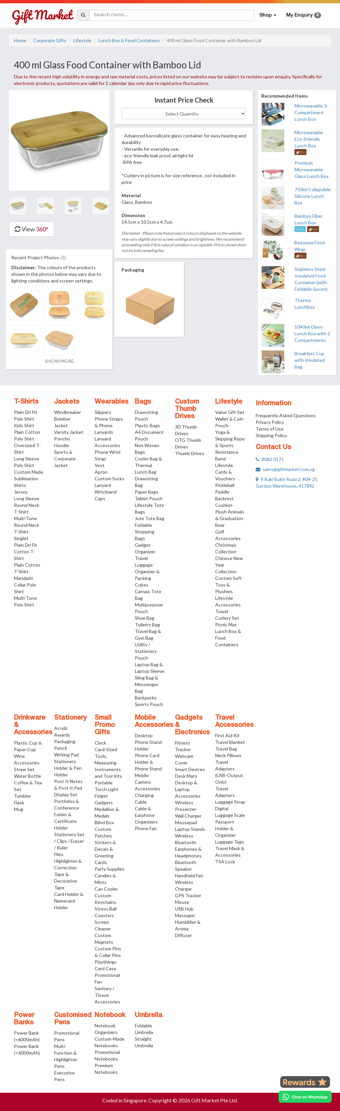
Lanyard (103, 485)
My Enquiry (303, 15)
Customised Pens (73, 1019)
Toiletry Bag (147, 624)
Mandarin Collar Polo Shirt (25, 584)
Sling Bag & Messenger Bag (146, 684)
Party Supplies (110, 869)
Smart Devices (190, 769)
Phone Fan (146, 828)
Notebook (110, 1015)
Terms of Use (270, 429)
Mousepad (186, 822)
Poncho (62, 438)
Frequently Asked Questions (286, 415)
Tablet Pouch (148, 498)
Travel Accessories (234, 721)
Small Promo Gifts (105, 725)
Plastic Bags (147, 425)
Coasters (104, 915)
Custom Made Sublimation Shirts (28, 478)
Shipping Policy (271, 435)
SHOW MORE (59, 361)
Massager (185, 915)
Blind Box (104, 822)
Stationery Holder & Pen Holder (68, 767)
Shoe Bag (144, 618)
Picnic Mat (226, 624)
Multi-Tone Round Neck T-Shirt (26, 525)
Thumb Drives (189, 453)
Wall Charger (188, 816)
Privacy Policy (270, 422)
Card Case (105, 968)
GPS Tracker (188, 895)
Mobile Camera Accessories (147, 781)
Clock (100, 743)
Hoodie (61, 445)
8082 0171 (270, 459)
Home (20, 40)
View (31, 229)
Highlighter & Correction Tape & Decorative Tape (68, 874)
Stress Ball (106, 909)
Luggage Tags (229, 841)
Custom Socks (110, 478)
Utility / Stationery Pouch (146, 651)
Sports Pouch (149, 704)
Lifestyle (82, 40)
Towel (221, 611)
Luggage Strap (230, 802)
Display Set (65, 794)
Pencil (60, 748)
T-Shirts (26, 402)
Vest (100, 465)
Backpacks (146, 697)
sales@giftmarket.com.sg (285, 469)
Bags (143, 402)
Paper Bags (146, 492)
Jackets (66, 402)
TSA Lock (225, 861)
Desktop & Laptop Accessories (188, 789)
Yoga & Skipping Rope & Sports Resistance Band (230, 445)
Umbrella (148, 1015)
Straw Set (24, 769)
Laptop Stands (190, 829)
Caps (100, 498)
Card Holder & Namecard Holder (68, 900)
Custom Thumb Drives (187, 409)
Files (58, 854)
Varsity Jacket (68, 432)
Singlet (21, 538)
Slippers (103, 412)
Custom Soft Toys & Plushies (228, 584)
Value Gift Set (229, 412)
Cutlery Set (227, 618)
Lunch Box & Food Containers (129, 40)
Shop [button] (267, 15)
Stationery (70, 718)
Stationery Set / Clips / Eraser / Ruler (69, 841)
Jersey (21, 492)
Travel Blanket (230, 742)
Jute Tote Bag (149, 518)
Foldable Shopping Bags (144, 531)
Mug (18, 809)
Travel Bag (226, 749)
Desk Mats (186, 776)
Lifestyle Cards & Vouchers (225, 471)
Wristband (106, 492)
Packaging (64, 741)
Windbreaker (67, 412)
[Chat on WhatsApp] (305, 1097)
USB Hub (184, 909)
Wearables (111, 402)
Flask (19, 802)
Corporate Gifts (49, 40)
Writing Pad (66, 754)
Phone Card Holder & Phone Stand (148, 762)
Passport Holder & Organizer (225, 828)
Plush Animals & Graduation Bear (229, 518)
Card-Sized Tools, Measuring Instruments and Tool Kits (108, 763)
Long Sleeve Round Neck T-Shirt (26, 505)
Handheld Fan (189, 875)
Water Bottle (27, 776)
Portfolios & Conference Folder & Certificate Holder (66, 814)
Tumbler (22, 796)
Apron (101, 472)
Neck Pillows (228, 755)
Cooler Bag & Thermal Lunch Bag (148, 465)
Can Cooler (106, 889)
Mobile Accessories (154, 721)
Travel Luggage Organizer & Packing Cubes (147, 571)
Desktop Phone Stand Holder (148, 742)
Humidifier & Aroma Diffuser (188, 928)
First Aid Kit (227, 735)
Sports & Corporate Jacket (65, 458)
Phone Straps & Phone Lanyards (109, 425)
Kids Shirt (24, 425)
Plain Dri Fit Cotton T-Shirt (25, 551)
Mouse (182, 902)
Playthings (106, 962)
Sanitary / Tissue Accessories (107, 995)
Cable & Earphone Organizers (146, 815)
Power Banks (24, 1019)
